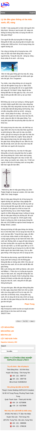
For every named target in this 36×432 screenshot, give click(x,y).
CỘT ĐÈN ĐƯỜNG (7, 327)
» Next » (32, 321)
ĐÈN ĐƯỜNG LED (7, 331)
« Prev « (18, 321)
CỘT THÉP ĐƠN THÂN (9, 338)
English (32, 13)
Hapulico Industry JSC (9, 342)
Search (3, 346)
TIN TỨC (25, 321)
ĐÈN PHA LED (6, 335)
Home (3, 13)
